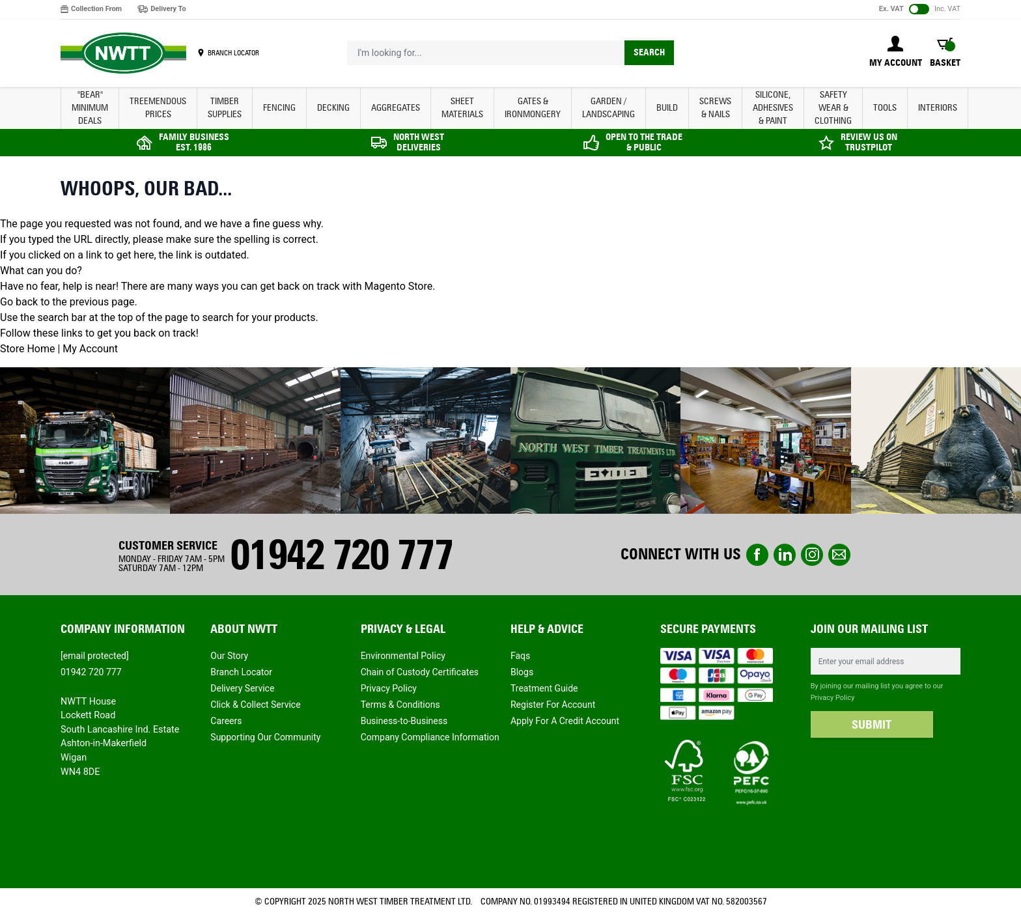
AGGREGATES (395, 107)
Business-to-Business (404, 721)
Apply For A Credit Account (565, 721)
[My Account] (895, 53)
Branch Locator (241, 672)
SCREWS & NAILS (715, 108)
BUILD (667, 107)
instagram (812, 555)
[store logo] (123, 53)
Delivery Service (242, 688)
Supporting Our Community (265, 737)
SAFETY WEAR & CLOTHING (833, 107)
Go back (19, 302)
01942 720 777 (341, 554)
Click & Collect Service (255, 704)
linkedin (785, 555)
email (839, 555)
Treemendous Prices (158, 108)
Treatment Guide (544, 688)
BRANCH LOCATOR (233, 52)
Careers (226, 721)
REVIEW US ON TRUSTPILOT (869, 142)
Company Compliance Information (430, 737)
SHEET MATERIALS (462, 108)
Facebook (757, 555)
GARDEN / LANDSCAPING (608, 108)
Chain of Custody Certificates (420, 672)
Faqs (520, 656)
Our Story (229, 656)
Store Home (27, 349)
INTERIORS (937, 107)
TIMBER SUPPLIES (225, 108)
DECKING (333, 107)
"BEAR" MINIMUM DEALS (90, 107)
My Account (90, 349)
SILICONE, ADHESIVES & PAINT (773, 107)
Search (649, 52)
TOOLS (885, 107)
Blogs (522, 672)
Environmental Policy (403, 656)
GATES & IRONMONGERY (533, 108)
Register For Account (553, 704)
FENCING (279, 107)
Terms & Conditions (400, 704)
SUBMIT (871, 725)
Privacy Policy (389, 688)
